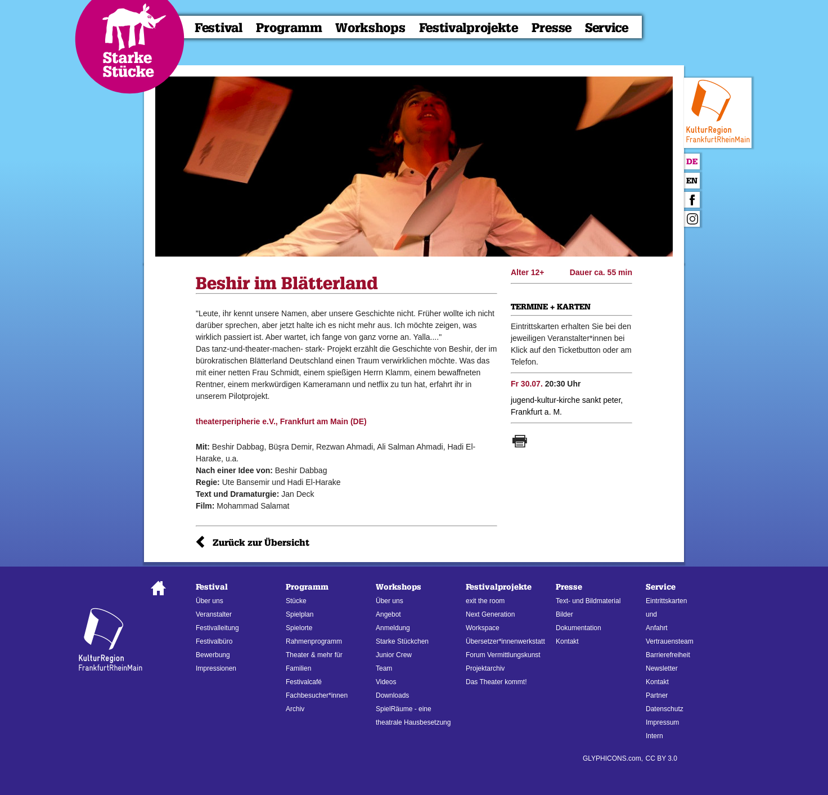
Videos (386, 682)
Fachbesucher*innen (317, 695)
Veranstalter (214, 614)
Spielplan (299, 614)
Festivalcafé (304, 682)
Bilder (564, 614)
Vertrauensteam (670, 641)
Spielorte (299, 628)
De (692, 162)
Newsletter (662, 668)
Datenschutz (664, 709)
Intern (654, 736)
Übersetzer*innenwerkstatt (505, 641)
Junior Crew (394, 655)
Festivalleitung (217, 628)
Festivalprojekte (468, 27)
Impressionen (216, 668)
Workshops (370, 27)
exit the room (485, 601)
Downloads (392, 695)
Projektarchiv (485, 668)
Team (384, 668)
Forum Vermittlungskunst (503, 655)
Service (606, 27)
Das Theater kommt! (496, 682)
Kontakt (567, 641)
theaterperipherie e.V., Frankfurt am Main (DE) (281, 421)
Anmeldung (393, 628)
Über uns (209, 601)
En (692, 181)
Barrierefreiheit (668, 655)
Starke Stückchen (402, 641)
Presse (552, 27)
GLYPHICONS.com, (613, 758)
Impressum (662, 722)
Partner (657, 695)
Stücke (296, 601)
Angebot (388, 614)
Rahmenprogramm (314, 641)
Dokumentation (578, 628)
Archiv (295, 709)
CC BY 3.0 (661, 758)
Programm (289, 27)
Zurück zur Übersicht (261, 542)
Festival (218, 27)
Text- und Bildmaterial (588, 601)
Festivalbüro (214, 641)
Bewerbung (213, 655)
